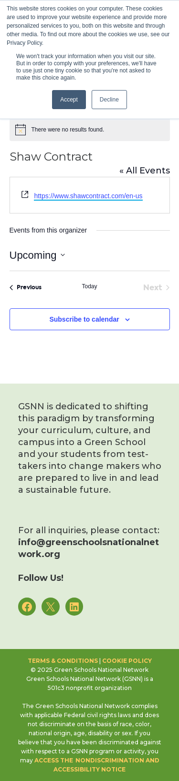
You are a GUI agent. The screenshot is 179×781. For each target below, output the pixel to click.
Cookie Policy (127, 660)
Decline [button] (109, 99)
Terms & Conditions (63, 660)
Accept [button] (69, 99)
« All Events (144, 170)
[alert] (90, 129)
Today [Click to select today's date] (89, 286)
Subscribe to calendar (84, 319)
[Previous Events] (26, 288)
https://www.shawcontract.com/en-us (88, 196)
